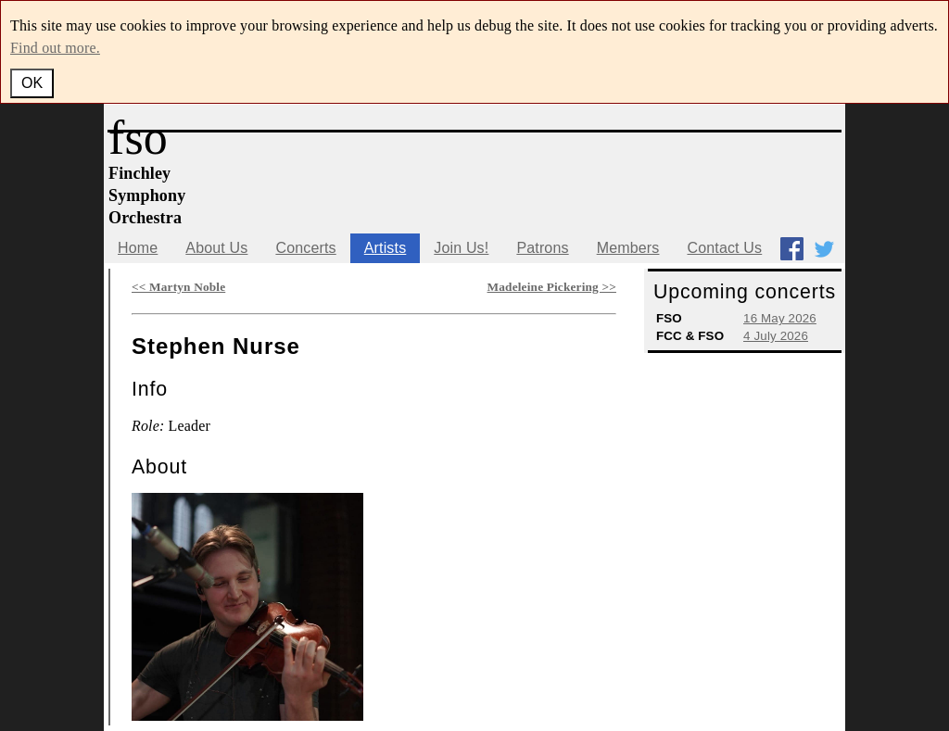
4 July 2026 (775, 336)
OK (32, 83)
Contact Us (724, 248)
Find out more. (55, 48)
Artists (385, 248)
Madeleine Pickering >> (551, 287)
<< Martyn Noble (178, 287)
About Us (216, 248)
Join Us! (461, 248)
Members (628, 248)
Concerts (305, 248)
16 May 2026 (779, 318)
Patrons (542, 248)
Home (138, 248)
